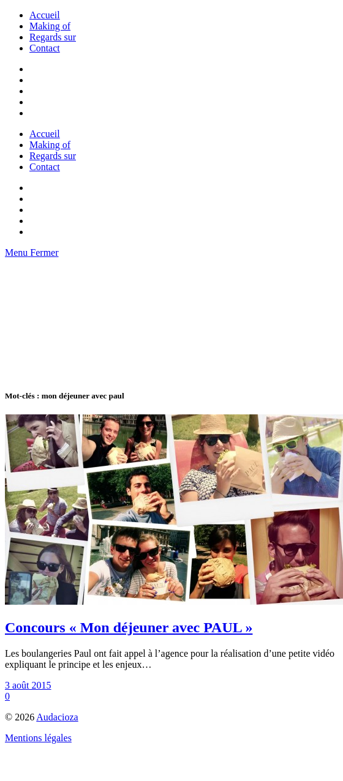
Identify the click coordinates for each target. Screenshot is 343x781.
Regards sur (52, 37)
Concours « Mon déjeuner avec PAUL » (128, 627)
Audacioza (57, 717)
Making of (49, 26)
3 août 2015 (28, 685)
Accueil (44, 15)
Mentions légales (38, 738)
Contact (44, 48)
